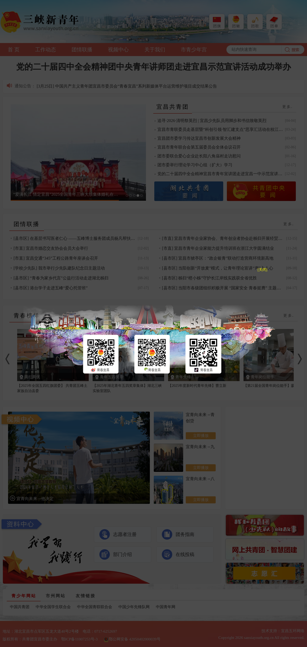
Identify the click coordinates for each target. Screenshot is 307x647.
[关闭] (262, 270)
